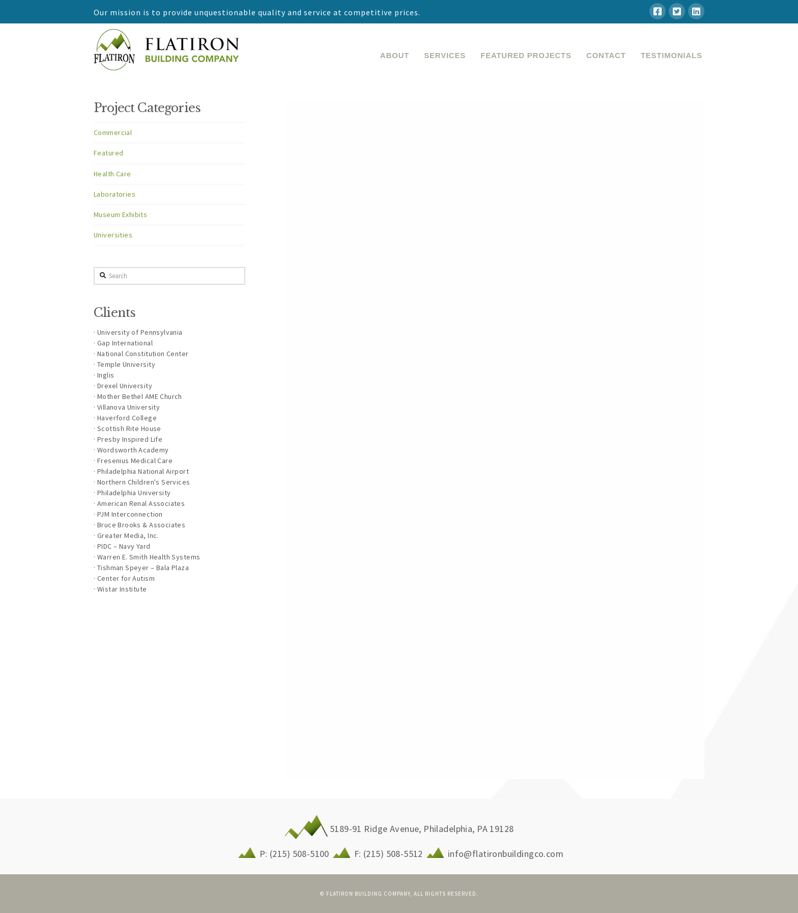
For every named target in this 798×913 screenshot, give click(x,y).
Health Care (112, 173)
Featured (108, 152)
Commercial (113, 132)
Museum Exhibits (120, 214)
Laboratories (114, 194)
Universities (113, 234)
